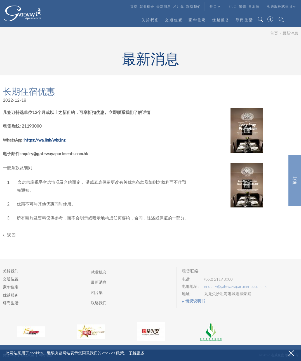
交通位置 (174, 20)
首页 (133, 6)
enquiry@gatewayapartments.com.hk (235, 286)
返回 (11, 235)
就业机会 (147, 6)
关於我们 (150, 20)
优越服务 (221, 20)
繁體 (242, 6)
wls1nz (59, 139)
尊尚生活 (244, 20)
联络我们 (193, 6)
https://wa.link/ (38, 139)
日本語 (253, 6)
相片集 (178, 6)
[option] (31, 331)
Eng (233, 6)
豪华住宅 (197, 20)
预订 (295, 180)
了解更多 (136, 353)
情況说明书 (195, 301)
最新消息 (163, 6)
